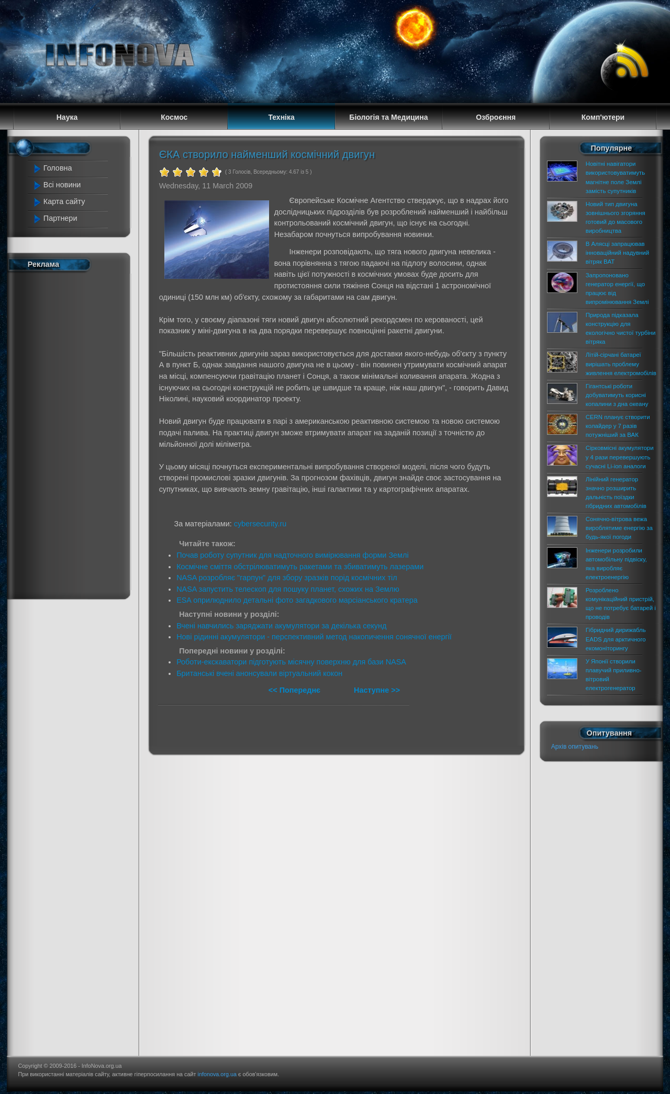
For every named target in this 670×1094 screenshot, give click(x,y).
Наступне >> (377, 690)
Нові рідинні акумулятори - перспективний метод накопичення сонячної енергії (314, 637)
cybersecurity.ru (260, 524)
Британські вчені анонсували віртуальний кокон (259, 673)
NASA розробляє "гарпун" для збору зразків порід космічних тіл (286, 577)
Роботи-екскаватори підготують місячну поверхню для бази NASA (291, 662)
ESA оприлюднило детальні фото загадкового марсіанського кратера (297, 600)
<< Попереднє (295, 690)
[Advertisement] (74, 433)
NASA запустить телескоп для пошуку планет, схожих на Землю (287, 589)
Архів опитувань (574, 746)
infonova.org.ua (217, 1074)
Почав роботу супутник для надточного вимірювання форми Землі (292, 555)
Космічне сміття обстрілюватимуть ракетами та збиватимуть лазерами (299, 566)
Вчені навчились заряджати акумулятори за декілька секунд (281, 626)
